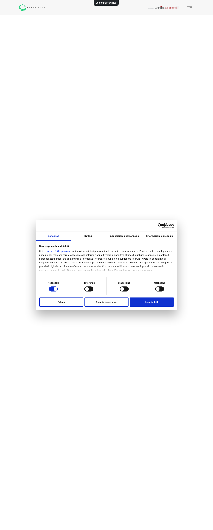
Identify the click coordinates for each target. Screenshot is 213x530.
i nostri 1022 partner (58, 251)
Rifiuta (61, 302)
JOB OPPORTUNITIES (106, 3)
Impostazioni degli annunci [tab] (124, 235)
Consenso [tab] (53, 235)
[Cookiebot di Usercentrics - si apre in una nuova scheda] (160, 225)
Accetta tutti (152, 302)
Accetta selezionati (106, 302)
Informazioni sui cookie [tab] (159, 235)
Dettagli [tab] (88, 235)
